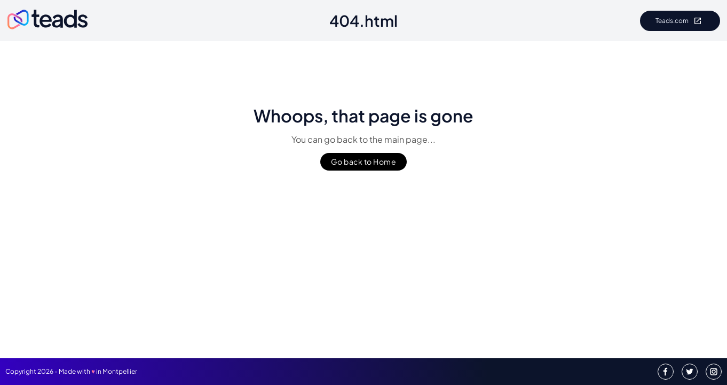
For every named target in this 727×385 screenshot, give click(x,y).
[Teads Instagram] (714, 372)
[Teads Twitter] (690, 372)
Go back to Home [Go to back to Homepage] (364, 161)
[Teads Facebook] (666, 372)
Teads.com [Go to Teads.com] (679, 21)
